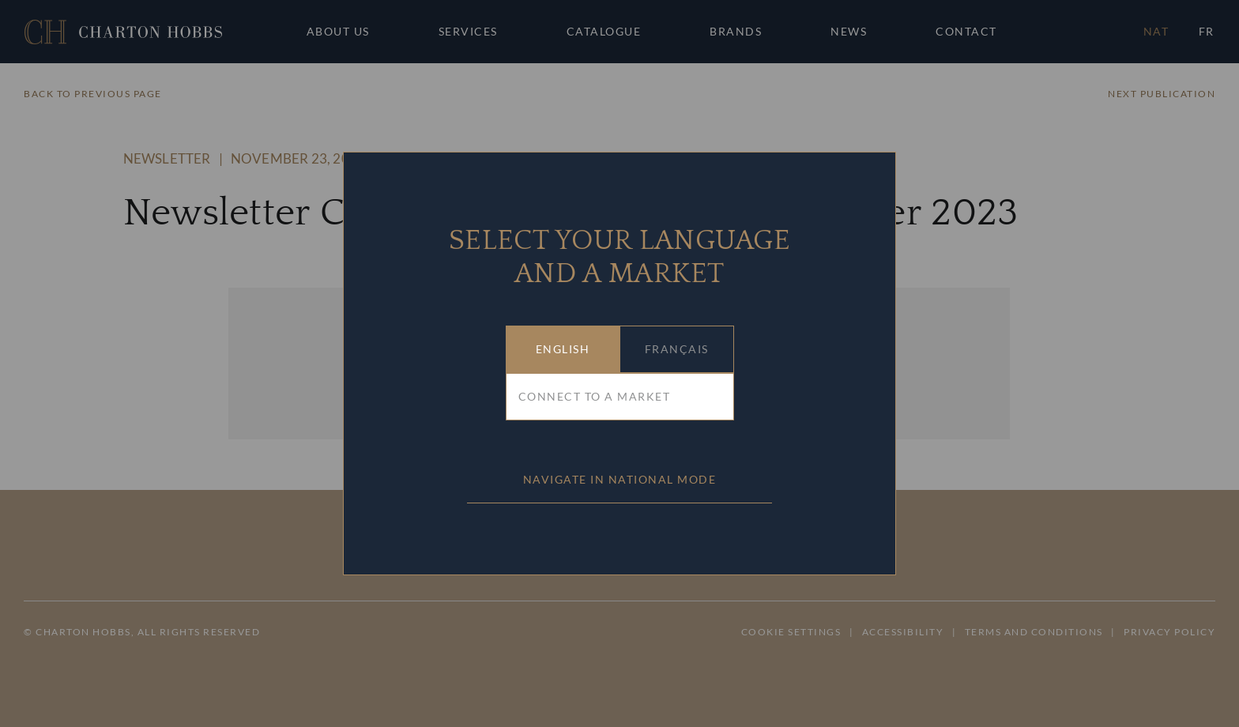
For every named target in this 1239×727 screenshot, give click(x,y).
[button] (563, 349)
